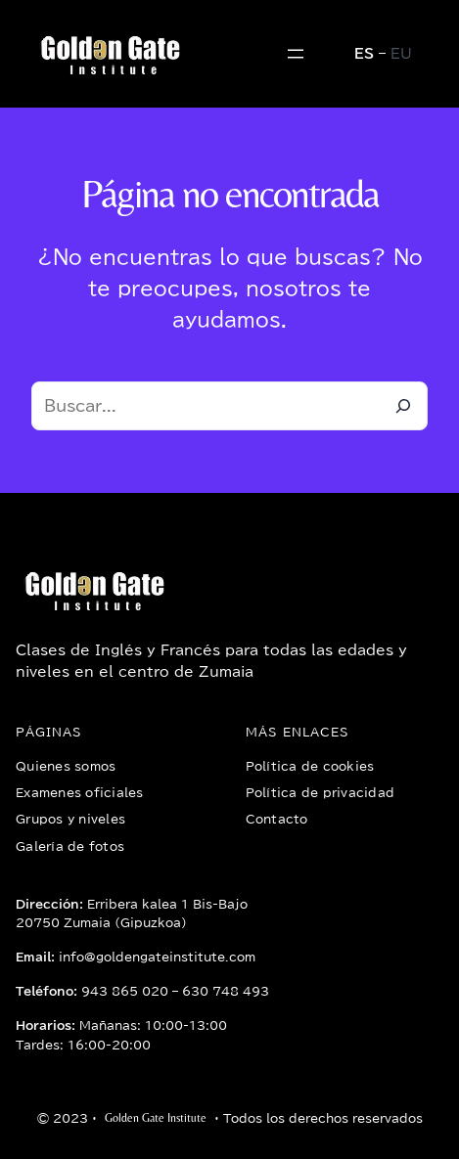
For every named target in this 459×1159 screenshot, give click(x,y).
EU (401, 54)
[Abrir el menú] (295, 54)
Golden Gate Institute (156, 1118)
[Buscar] (403, 405)
